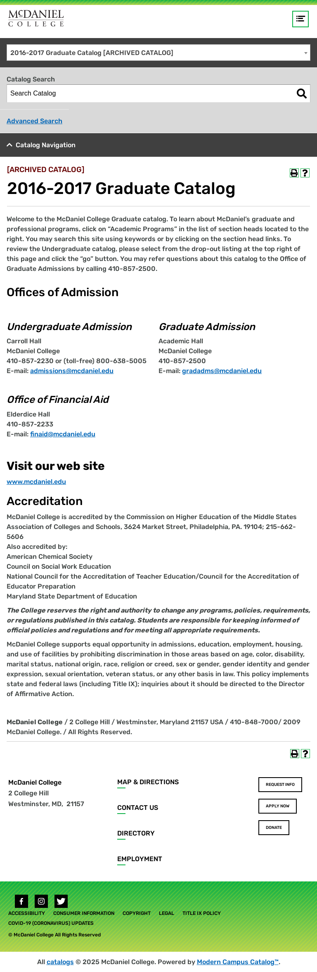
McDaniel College (35, 782)
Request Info (280, 784)
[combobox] (158, 52)
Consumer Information (83, 913)
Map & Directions (148, 782)
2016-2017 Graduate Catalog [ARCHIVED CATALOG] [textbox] (91, 53)
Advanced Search (34, 121)
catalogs (60, 962)
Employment (139, 859)
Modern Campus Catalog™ (238, 962)
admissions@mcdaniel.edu (72, 371)
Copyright (137, 913)
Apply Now (277, 806)
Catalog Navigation (46, 145)
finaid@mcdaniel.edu (62, 434)
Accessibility (26, 913)
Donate (274, 827)
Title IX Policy (201, 913)
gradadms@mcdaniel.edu (222, 371)
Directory (136, 833)
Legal (166, 913)
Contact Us (137, 808)
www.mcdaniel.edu (36, 482)
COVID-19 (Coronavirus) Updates (51, 923)
